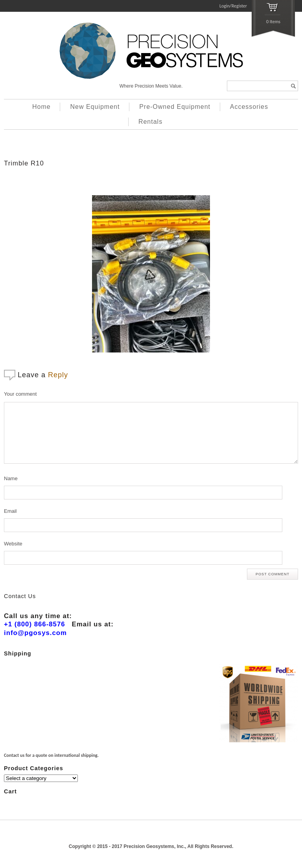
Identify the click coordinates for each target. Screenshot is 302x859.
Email (10, 511)
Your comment (20, 394)
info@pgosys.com (35, 633)
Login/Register (233, 6)
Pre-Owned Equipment (174, 106)
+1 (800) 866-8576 (34, 624)
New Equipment (95, 106)
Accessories (249, 106)
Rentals (150, 121)
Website (13, 544)
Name (11, 478)
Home (41, 106)
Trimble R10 (24, 163)
